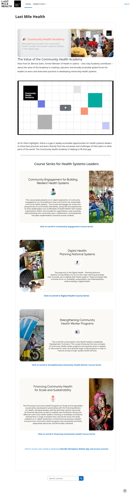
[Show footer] (125, 491)
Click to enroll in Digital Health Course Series (66, 295)
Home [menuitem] (28, 4)
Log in (126, 4)
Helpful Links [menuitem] (39, 4)
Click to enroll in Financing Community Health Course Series (66, 434)
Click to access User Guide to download (66, 449)
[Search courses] (63, 478)
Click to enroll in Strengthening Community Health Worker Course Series (66, 365)
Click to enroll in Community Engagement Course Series (66, 226)
